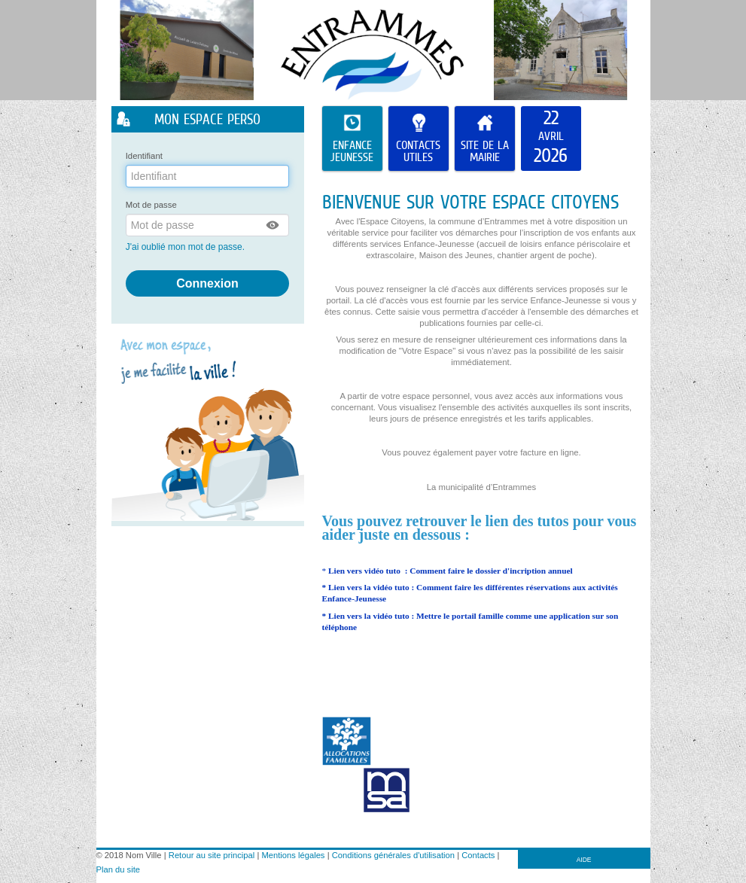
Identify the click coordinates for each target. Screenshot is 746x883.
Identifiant (144, 155)
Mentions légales (293, 855)
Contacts (478, 855)
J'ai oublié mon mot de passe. (187, 247)
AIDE (584, 859)
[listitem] (551, 138)
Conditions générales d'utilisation (393, 855)
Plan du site (118, 869)
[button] (273, 225)
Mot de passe (151, 204)
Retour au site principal (211, 855)
